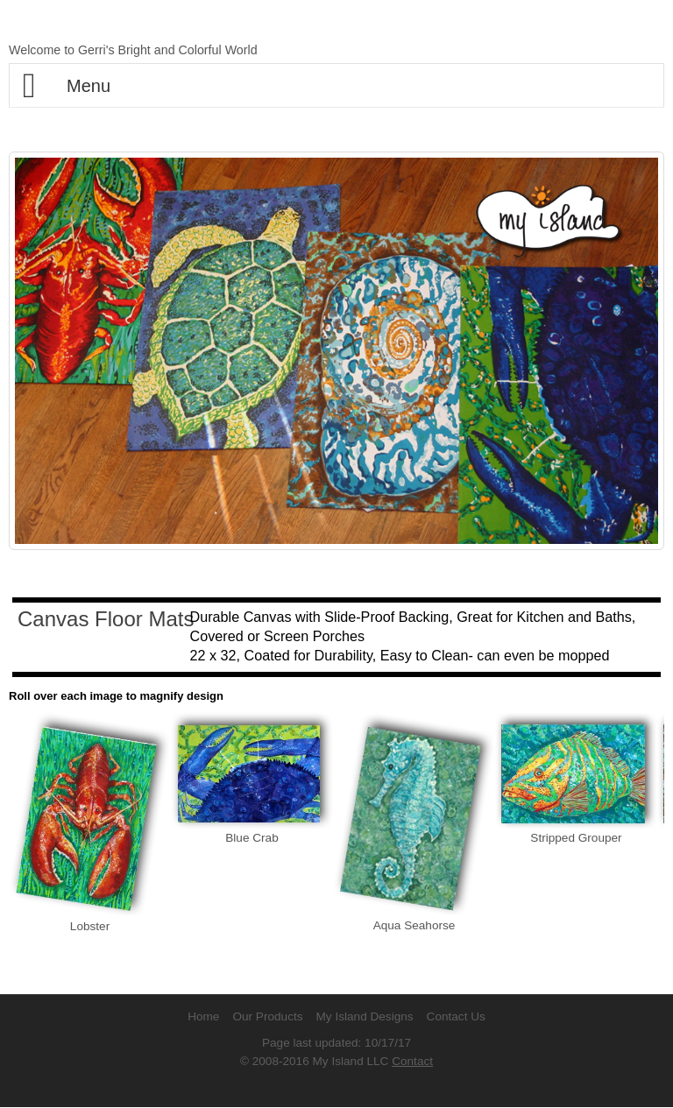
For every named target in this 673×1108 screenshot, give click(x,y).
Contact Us (456, 1016)
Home (203, 1016)
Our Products (267, 1016)
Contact (412, 1061)
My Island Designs (365, 1016)
